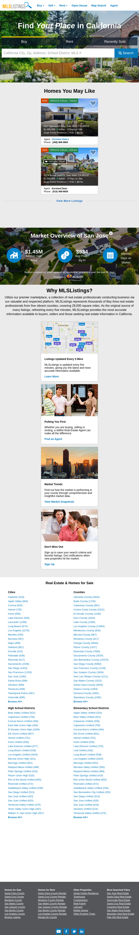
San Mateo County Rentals (51, 903)
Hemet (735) (15, 609)
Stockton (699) (16, 684)
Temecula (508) (16, 689)
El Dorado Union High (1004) (24, 729)
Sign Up (50, 564)
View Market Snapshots (59, 501)
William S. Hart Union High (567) (26, 813)
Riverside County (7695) (86, 651)
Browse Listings (13, 917)
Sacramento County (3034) (88, 655)
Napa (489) (14, 643)
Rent (62, 5)
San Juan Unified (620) (20, 800)
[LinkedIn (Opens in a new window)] (82, 933)
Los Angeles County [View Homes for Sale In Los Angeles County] (15, 914)
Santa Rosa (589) (17, 680)
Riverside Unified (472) (20, 783)
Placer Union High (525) (21, 775)
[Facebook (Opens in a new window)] (66, 933)
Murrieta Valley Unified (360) (89, 767)
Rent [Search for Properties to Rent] (69, 42)
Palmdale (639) (16, 655)
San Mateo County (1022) (87, 680)
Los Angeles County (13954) (89, 626)
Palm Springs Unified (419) (23, 771)
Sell (50, 5)
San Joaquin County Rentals (52, 907)
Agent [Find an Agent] (114, 5)
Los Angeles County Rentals (52, 914)
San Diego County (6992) (87, 663)
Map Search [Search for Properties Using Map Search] (98, 5)
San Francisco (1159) (20, 672)
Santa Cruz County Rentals (52, 896)
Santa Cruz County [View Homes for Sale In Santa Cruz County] (14, 896)
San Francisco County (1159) (89, 668)
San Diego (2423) (17, 668)
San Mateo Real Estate (118, 910)
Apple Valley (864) (18, 601)
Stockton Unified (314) (85, 808)
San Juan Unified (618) (86, 804)
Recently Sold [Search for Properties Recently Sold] (114, 42)
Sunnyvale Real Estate (118, 900)
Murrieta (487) (16, 638)
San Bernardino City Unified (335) (91, 792)
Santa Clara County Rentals (52, 893)
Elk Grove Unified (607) (21, 733)
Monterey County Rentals (51, 900)
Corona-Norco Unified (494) (23, 721)
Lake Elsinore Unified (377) (23, 746)
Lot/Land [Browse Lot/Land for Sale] (77, 907)
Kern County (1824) (84, 617)
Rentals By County (47, 917)
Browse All (15, 701)
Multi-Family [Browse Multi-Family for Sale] (79, 903)
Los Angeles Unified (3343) (23, 754)
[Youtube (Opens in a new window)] (59, 933)
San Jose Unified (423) (20, 796)
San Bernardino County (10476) (91, 659)
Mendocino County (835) (87, 630)
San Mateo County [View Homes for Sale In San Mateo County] (14, 903)
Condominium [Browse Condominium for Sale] (80, 900)
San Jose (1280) (17, 676)
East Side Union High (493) (23, 725)
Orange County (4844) (85, 643)
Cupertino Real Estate (118, 907)
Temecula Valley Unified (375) (24, 804)
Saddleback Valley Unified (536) (25, 788)
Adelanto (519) (16, 597)
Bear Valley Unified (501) (21, 712)
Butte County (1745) (84, 601)
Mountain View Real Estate (120, 914)
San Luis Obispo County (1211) (90, 676)
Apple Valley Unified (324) (87, 712)
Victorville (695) (16, 697)
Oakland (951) (16, 647)
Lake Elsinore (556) (19, 617)
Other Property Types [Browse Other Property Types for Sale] (84, 914)
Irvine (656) (14, 613)
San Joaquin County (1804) (88, 672)
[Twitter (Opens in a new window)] (74, 933)
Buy (39, 5)
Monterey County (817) (86, 638)
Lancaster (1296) (17, 622)
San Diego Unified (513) (21, 792)
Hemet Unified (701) (19, 737)
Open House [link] (79, 5)
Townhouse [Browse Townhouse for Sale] (79, 896)
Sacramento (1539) (18, 663)
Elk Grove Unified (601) (86, 733)
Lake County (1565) (84, 622)
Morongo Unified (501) (20, 762)
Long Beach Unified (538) (22, 750)
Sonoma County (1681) (86, 693)
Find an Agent (53, 439)
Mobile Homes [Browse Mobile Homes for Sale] (80, 910)
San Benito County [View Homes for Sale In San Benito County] (14, 910)
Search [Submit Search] (126, 53)
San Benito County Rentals (52, 910)
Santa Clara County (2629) (88, 684)
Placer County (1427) (85, 647)
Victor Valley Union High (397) (24, 808)
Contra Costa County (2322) (89, 609)
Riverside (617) (16, 659)
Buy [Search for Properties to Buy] (24, 42)
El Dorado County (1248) (87, 613)
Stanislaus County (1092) (87, 697)
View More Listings (69, 200)
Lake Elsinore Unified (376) (88, 746)
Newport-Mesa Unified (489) (23, 767)
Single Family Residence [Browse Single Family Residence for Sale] (86, 893)
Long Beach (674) (18, 626)
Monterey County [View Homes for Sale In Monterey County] (13, 900)
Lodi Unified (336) (83, 750)
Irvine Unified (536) (18, 742)
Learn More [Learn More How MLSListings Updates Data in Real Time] (52, 376)
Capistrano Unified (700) (21, 717)
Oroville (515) (15, 651)
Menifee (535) (15, 634)
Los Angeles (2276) (18, 630)
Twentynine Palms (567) (21, 693)
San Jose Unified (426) (86, 800)
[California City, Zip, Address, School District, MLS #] (58, 53)
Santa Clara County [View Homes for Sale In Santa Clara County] (15, 893)
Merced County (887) (85, 634)
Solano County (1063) (85, 689)
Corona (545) (15, 605)
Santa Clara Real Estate (119, 896)
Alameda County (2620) (86, 597)
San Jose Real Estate (118, 893)
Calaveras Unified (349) (86, 721)
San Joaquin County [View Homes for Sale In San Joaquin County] (15, 907)
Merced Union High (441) (22, 758)
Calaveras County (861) (86, 605)
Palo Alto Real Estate (118, 917)
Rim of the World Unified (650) (24, 779)
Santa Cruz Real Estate (119, 903)
